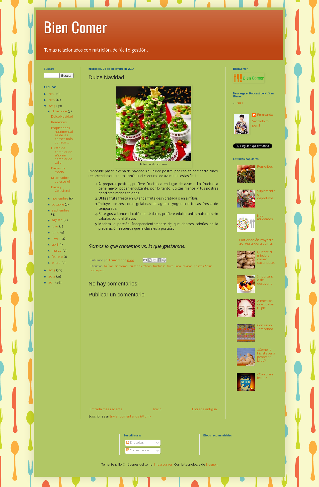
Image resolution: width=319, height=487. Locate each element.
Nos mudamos (265, 217)
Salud (208, 266)
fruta (170, 266)
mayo (56, 238)
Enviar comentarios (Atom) (130, 416)
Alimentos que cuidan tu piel (265, 304)
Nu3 (240, 103)
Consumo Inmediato (265, 327)
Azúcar (108, 266)
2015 (52, 100)
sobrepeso (97, 270)
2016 (52, 94)
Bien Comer (75, 26)
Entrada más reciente (106, 409)
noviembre (60, 198)
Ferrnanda (265, 115)
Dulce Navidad (62, 116)
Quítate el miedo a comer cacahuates (266, 258)
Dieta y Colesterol (60, 189)
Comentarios (138, 450)
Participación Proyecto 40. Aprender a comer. (256, 242)
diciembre (60, 111)
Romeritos (59, 122)
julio (55, 226)
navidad (187, 266)
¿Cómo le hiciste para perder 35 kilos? (266, 355)
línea (178, 266)
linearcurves (163, 464)
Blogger (211, 464)
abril (55, 244)
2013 (52, 270)
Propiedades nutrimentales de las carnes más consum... (62, 135)
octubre (58, 204)
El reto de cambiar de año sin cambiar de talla (61, 155)
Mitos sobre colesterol (60, 179)
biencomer (121, 266)
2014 (52, 106)
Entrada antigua (204, 409)
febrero (58, 257)
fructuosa (159, 266)
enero (56, 263)
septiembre (60, 210)
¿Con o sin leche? (265, 376)
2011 (51, 282)
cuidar (134, 266)
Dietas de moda (58, 170)
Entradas (135, 442)
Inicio (157, 409)
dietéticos (145, 266)
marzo (57, 250)
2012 (52, 276)
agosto (57, 220)
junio (56, 232)
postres (199, 266)
